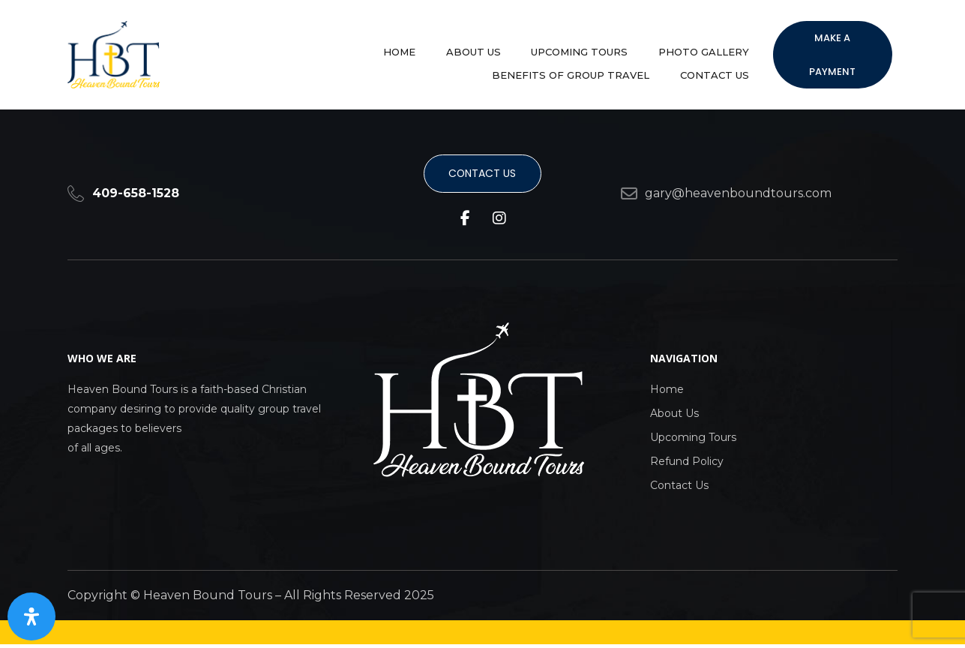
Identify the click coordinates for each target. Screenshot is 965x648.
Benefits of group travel (676, 47)
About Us (328, 47)
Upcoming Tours (422, 47)
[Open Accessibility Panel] (31, 616)
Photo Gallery (534, 47)
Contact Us (720, 62)
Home (267, 47)
